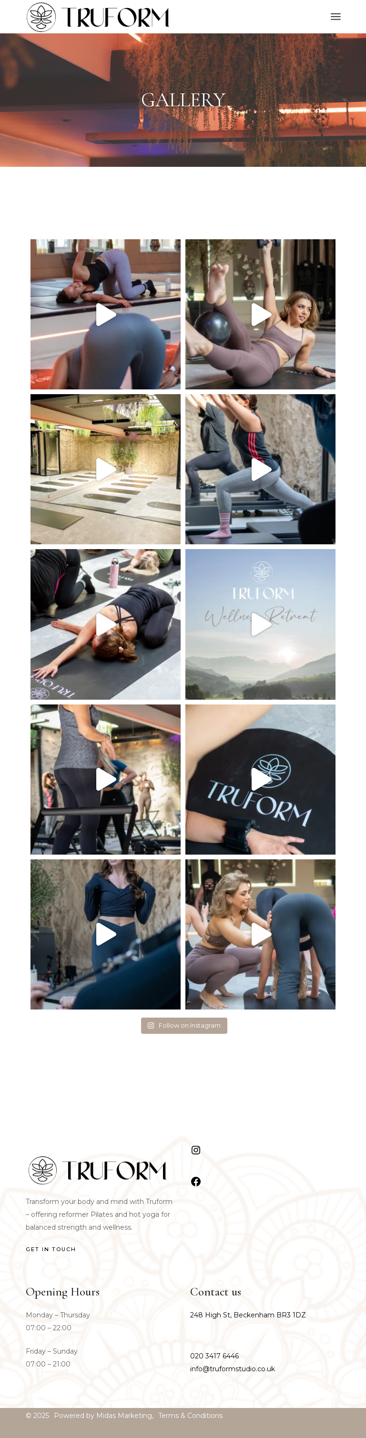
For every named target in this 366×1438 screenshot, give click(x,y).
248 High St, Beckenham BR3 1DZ (248, 1315)
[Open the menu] (335, 16)
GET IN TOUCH (51, 1249)
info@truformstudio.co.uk (232, 1369)
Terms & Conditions (190, 1415)
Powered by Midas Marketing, (103, 1415)
